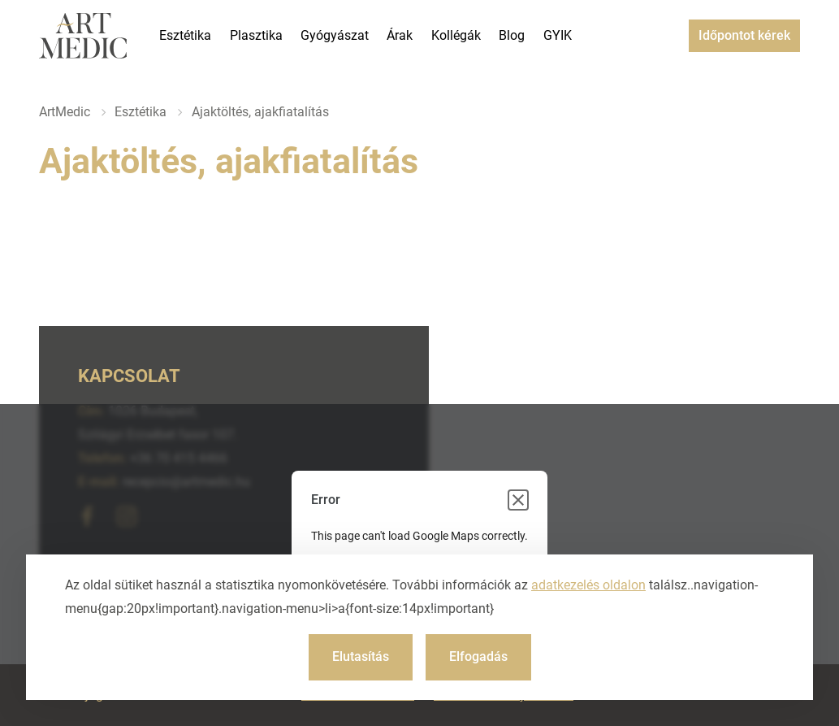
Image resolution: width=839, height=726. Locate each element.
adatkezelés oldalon (588, 585)
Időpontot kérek (744, 35)
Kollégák (456, 35)
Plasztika (256, 35)
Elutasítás (360, 656)
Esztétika (185, 35)
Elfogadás (478, 656)
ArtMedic (64, 112)
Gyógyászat (335, 35)
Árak (400, 35)
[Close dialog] (518, 500)
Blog (512, 35)
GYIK (557, 35)
